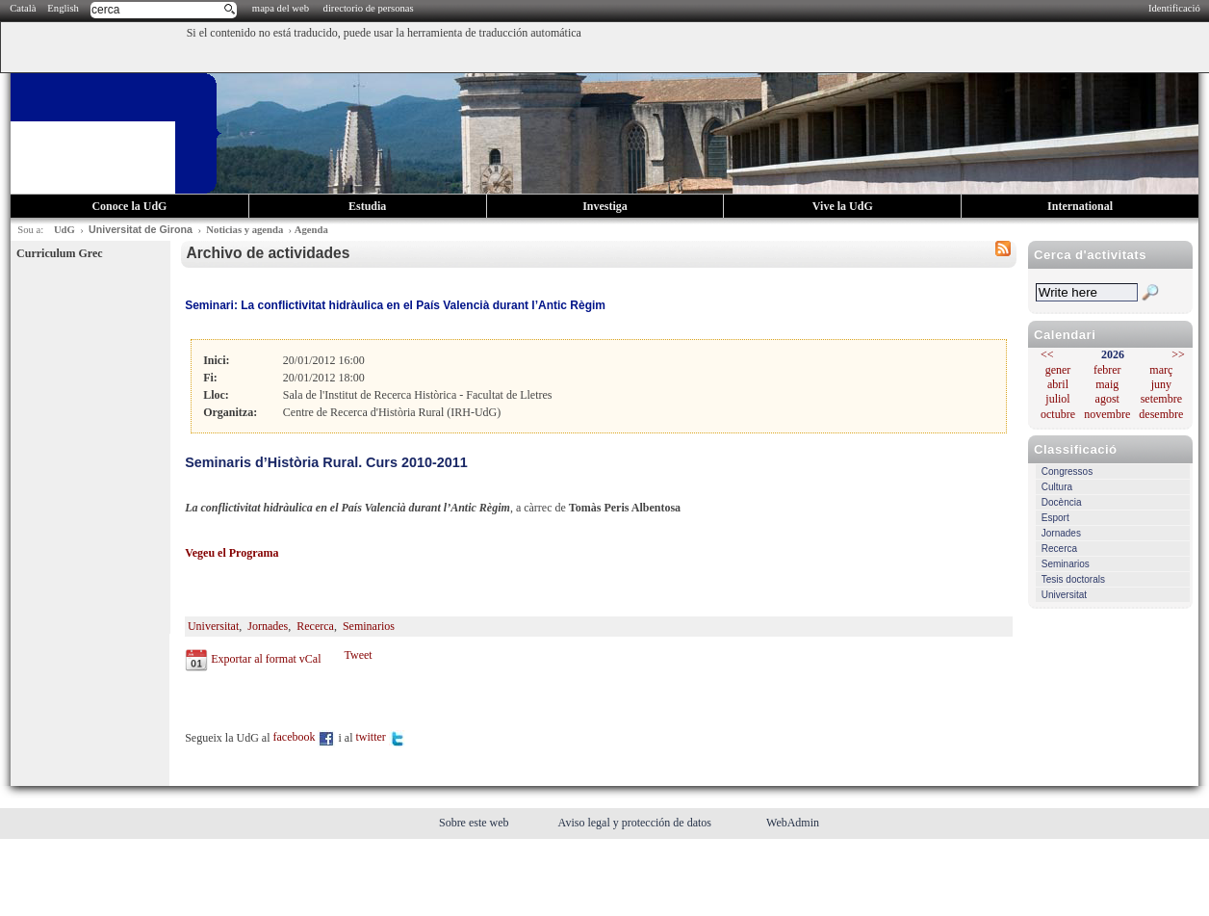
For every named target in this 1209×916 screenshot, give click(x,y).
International (1080, 206)
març (1160, 370)
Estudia (367, 206)
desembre (1161, 414)
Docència (1062, 502)
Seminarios (1066, 564)
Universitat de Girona (141, 229)
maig (1107, 384)
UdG (64, 229)
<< (1047, 354)
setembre (1161, 399)
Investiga (605, 206)
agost (1107, 399)
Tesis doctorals (1073, 579)
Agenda (311, 229)
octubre (1058, 414)
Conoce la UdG (129, 206)
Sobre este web (475, 822)
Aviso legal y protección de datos (636, 822)
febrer (1107, 370)
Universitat (1064, 594)
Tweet (358, 655)
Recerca (1059, 548)
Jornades (1061, 533)
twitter (380, 737)
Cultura (1057, 487)
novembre (1107, 414)
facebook (304, 737)
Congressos (1067, 471)
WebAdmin (792, 822)
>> (1178, 354)
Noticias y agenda (244, 229)
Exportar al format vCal (266, 659)
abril (1057, 384)
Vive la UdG (842, 206)
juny (1161, 384)
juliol (1057, 399)
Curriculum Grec (59, 253)
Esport (1055, 517)
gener (1058, 370)
